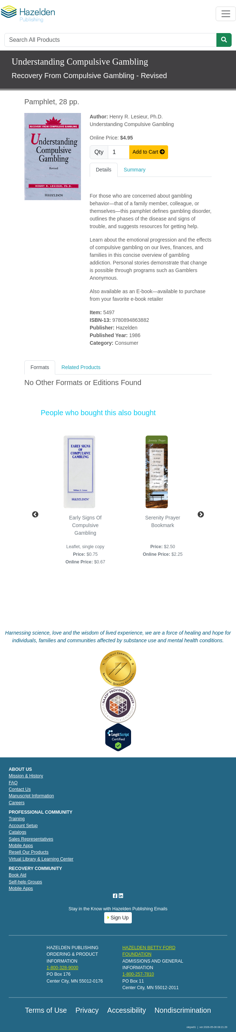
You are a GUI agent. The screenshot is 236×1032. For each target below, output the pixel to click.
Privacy (87, 1010)
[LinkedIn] (121, 896)
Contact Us (20, 789)
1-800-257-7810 (138, 974)
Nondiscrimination (182, 1010)
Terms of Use (46, 1010)
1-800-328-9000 (62, 967)
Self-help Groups (25, 882)
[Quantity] (119, 152)
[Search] (110, 40)
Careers (17, 802)
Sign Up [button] (118, 917)
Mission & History (26, 775)
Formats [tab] (39, 367)
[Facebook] (116, 896)
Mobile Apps (21, 845)
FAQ (13, 782)
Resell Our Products (29, 852)
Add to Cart (149, 152)
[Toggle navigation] (226, 14)
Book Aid (17, 875)
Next (200, 514)
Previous (35, 514)
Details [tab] (103, 170)
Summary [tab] (135, 170)
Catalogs (17, 832)
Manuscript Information (31, 795)
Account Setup (23, 825)
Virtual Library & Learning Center (41, 859)
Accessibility (126, 1010)
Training (17, 818)
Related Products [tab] (80, 367)
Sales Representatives (31, 839)
